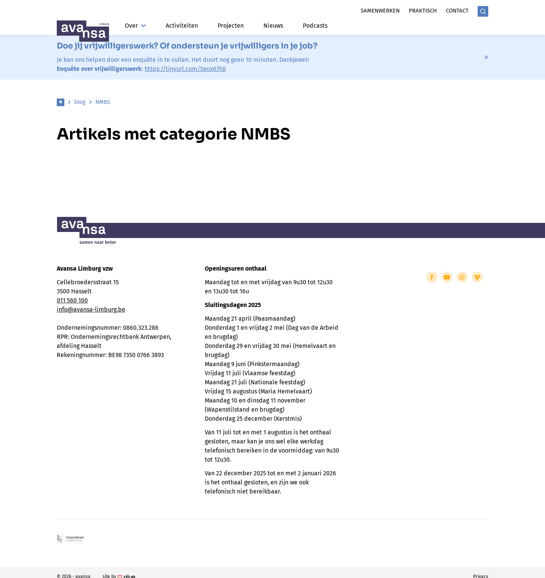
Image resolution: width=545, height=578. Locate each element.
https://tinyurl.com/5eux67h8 (185, 68)
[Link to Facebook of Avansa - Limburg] (432, 277)
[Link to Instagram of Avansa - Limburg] (462, 277)
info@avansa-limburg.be (91, 309)
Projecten (231, 25)
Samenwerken (380, 10)
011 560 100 (72, 300)
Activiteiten (182, 25)
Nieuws (273, 25)
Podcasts (315, 25)
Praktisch (423, 10)
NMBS (102, 102)
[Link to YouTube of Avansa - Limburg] (447, 277)
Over (135, 25)
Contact (457, 10)
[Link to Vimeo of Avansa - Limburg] (477, 277)
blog (80, 102)
